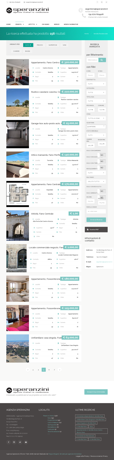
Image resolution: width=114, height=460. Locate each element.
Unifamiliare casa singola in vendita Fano (90, 419)
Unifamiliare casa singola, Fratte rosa (49, 338)
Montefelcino (52, 427)
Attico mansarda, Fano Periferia (47, 155)
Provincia (90, 105)
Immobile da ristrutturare (85, 436)
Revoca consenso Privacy (99, 456)
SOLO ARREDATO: (92, 193)
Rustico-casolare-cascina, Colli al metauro (52, 92)
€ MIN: (89, 71)
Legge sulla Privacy (82, 456)
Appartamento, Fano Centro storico (49, 62)
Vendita (18, 24)
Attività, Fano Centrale (42, 214)
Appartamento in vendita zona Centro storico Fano (89, 431)
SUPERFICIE (53, 45)
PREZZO (40, 45)
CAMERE (16, 51)
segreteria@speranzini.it (104, 262)
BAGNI (27, 51)
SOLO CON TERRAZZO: (94, 163)
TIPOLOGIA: (90, 97)
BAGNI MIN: (101, 139)
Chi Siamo (45, 24)
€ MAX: (100, 71)
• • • (49, 434)
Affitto (31, 24)
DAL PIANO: (90, 177)
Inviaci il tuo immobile (96, 392)
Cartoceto (51, 429)
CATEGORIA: (91, 88)
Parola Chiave (92, 207)
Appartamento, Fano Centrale (46, 184)
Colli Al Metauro (53, 422)
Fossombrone (52, 420)
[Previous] (28, 370)
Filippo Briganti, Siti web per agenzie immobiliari (65, 454)
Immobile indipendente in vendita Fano (89, 416)
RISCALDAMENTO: (92, 168)
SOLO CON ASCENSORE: (95, 157)
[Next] (60, 370)
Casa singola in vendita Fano (86, 423)
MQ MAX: (101, 198)
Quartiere (90, 122)
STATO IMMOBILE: (92, 131)
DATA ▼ (28, 45)
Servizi (56, 24)
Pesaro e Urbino (48, 416)
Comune (101, 105)
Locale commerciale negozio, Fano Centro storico (54, 247)
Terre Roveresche (53, 431)
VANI (64, 45)
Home (8, 24)
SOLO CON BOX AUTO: (94, 186)
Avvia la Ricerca (96, 220)
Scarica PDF (93, 229)
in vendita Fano (81, 426)
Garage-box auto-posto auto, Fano (48, 123)
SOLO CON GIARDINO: (94, 150)
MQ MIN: (89, 197)
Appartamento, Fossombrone (45, 279)
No (102, 155)
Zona (88, 114)
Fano (49, 418)
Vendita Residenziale (101, 34)
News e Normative (71, 24)
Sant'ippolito (52, 425)
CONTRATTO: (91, 79)
